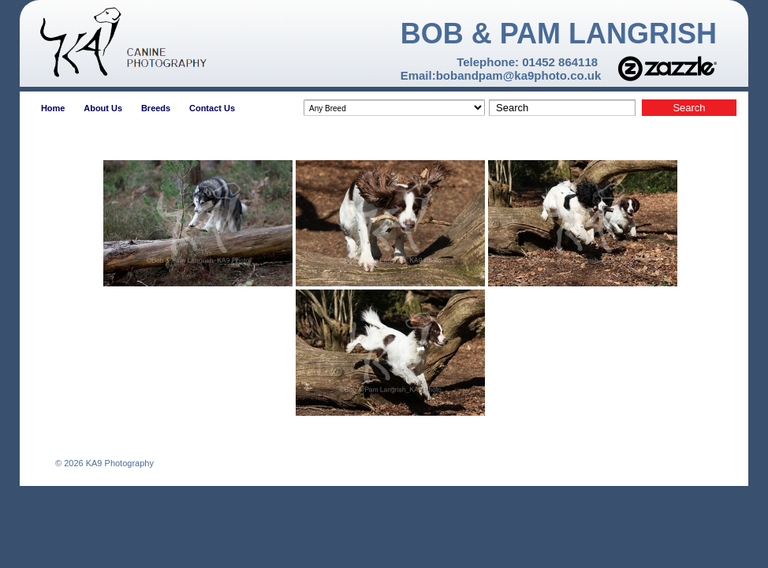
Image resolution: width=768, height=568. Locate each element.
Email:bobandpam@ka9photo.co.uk (501, 75)
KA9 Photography (119, 463)
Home (53, 108)
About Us (103, 108)
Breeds (155, 108)
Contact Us (212, 108)
